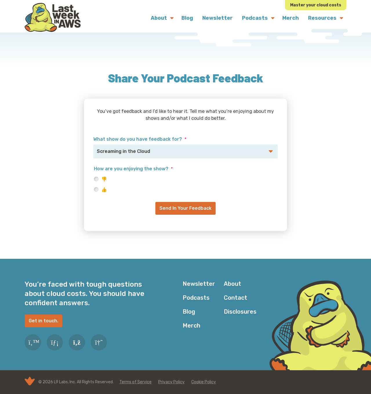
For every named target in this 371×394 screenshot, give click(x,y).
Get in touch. (43, 320)
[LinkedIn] (55, 342)
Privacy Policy (171, 381)
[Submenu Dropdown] (172, 18)
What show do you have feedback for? (139, 139)
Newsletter (199, 283)
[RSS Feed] (77, 342)
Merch (191, 325)
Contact (235, 297)
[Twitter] (33, 342)
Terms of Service (135, 381)
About (232, 283)
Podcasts (196, 297)
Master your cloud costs (315, 5)
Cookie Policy (203, 381)
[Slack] (99, 342)
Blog (189, 311)
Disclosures (240, 311)
